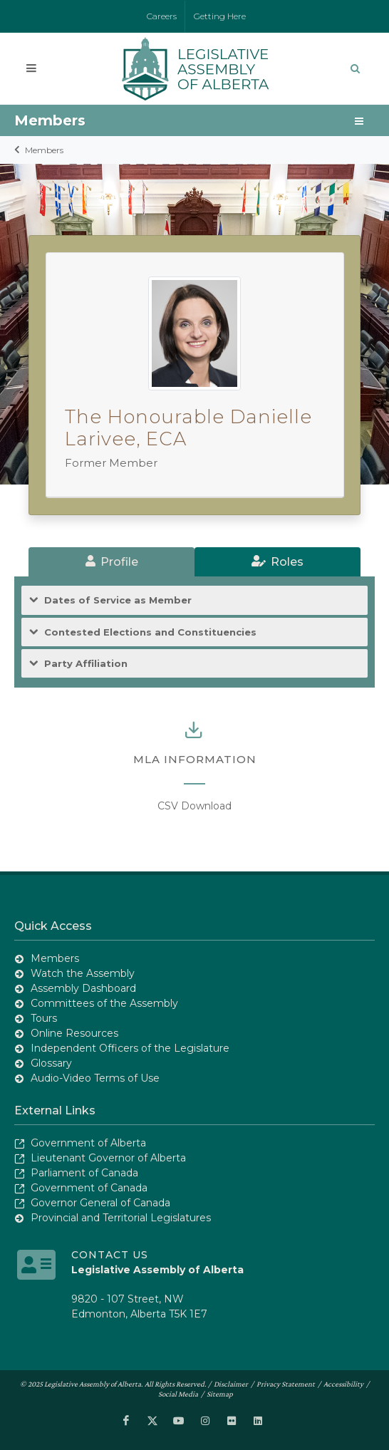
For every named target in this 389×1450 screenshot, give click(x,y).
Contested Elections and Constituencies (150, 632)
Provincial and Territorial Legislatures (121, 1217)
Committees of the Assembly (104, 1003)
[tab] (111, 561)
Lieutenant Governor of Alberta (108, 1157)
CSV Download (194, 805)
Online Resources (74, 1033)
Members (44, 150)
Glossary (51, 1063)
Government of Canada (89, 1187)
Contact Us (109, 1254)
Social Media (178, 1393)
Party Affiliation (86, 664)
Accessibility (343, 1383)
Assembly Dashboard (83, 988)
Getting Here (220, 16)
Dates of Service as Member (118, 600)
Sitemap (220, 1393)
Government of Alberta (88, 1142)
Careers (162, 16)
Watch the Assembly (83, 973)
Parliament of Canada (84, 1172)
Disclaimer (231, 1383)
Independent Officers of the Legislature (130, 1048)
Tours (44, 1018)
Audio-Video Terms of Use (95, 1078)
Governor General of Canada (100, 1202)
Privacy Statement (285, 1383)
